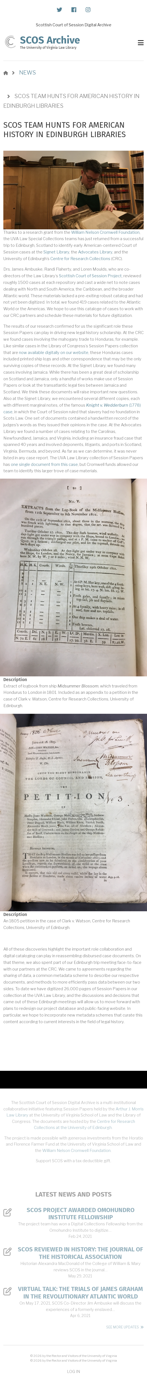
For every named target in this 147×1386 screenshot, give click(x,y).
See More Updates (122, 1327)
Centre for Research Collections (80, 258)
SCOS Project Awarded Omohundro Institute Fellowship (80, 1214)
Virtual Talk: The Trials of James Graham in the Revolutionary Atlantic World (80, 1292)
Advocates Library (95, 252)
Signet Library (56, 252)
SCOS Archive (50, 40)
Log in (73, 1371)
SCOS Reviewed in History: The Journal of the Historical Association (80, 1253)
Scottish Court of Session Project (90, 275)
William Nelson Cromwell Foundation (105, 232)
